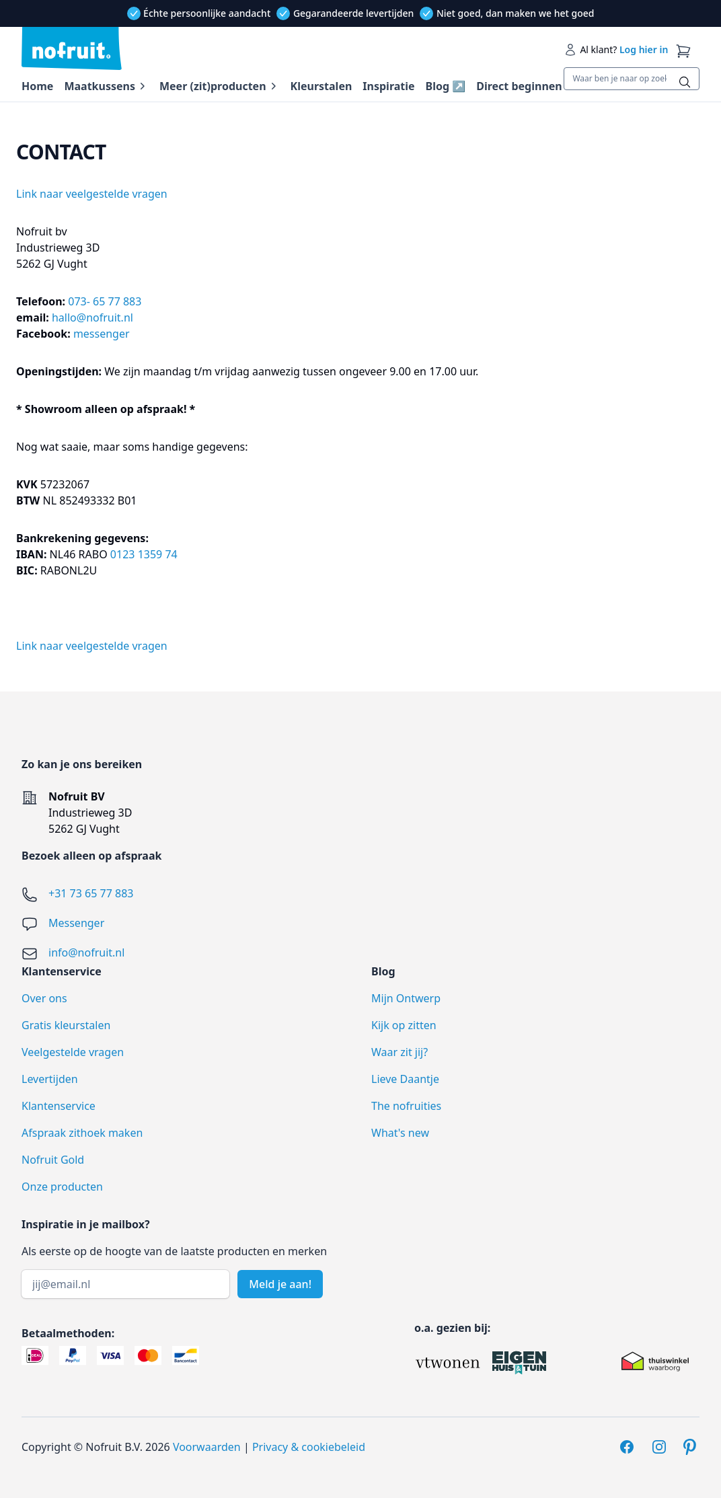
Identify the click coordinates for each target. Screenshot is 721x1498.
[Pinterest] (691, 1447)
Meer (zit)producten (212, 86)
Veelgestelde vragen (73, 1052)
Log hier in (643, 49)
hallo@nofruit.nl (94, 317)
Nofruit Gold (53, 1159)
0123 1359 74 (144, 554)
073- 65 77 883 (104, 301)
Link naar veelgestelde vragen (91, 193)
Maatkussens (99, 86)
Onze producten (62, 1186)
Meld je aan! (280, 1284)
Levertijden (50, 1079)
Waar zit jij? (399, 1052)
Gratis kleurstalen (66, 1025)
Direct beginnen (519, 86)
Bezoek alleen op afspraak (91, 855)
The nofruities (406, 1105)
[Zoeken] (684, 82)
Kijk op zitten (404, 1025)
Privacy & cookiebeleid (308, 1446)
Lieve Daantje (405, 1079)
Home (37, 86)
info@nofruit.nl (86, 952)
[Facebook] (627, 1447)
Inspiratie (388, 86)
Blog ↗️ (446, 86)
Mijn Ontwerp (406, 998)
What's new (400, 1132)
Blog (383, 971)
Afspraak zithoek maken (82, 1132)
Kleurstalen (321, 86)
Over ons (44, 998)
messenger (101, 333)
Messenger (76, 922)
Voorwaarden (207, 1446)
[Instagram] (659, 1447)
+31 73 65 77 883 (90, 893)
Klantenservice (59, 1105)
